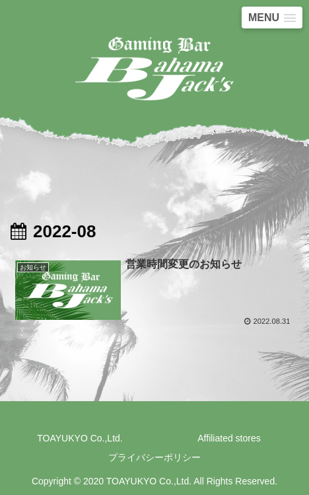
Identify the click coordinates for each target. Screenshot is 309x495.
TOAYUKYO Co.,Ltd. (79, 438)
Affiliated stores (228, 438)
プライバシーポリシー (154, 457)
